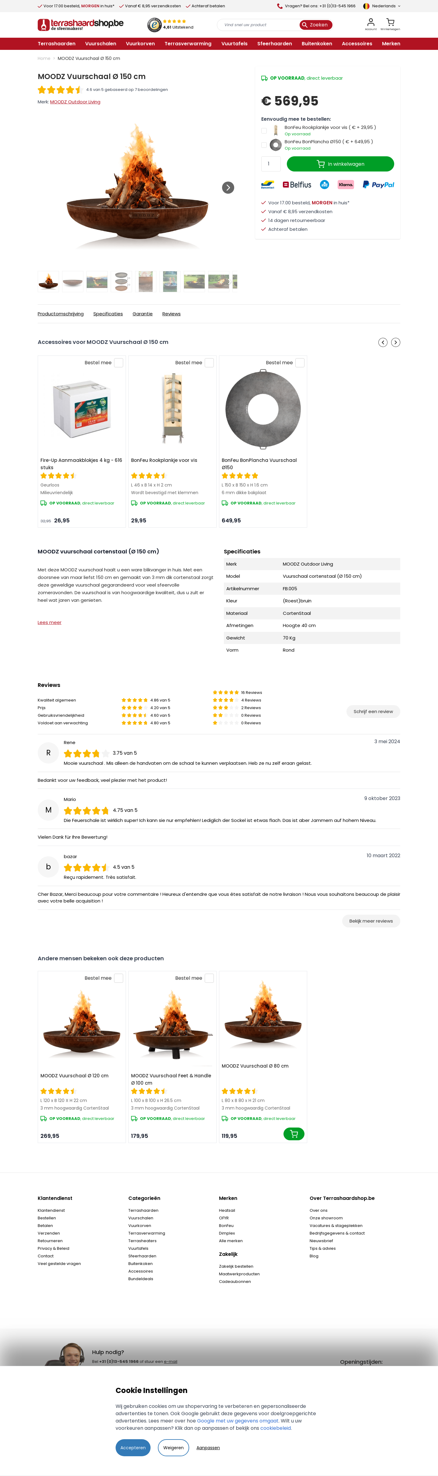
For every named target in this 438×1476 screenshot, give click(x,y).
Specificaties (108, 313)
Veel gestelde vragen (59, 1263)
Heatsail (227, 1210)
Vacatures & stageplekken (336, 1225)
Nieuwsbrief (321, 1241)
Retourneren (50, 1241)
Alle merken (231, 1241)
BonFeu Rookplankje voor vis (164, 460)
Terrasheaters (142, 1241)
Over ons (319, 1210)
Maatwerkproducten (239, 1274)
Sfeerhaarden (142, 1256)
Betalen (45, 1225)
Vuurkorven (139, 1225)
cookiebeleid (275, 1428)
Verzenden (49, 1233)
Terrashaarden (143, 1210)
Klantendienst (51, 1210)
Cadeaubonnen (235, 1281)
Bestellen (47, 1218)
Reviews (171, 313)
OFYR (224, 1218)
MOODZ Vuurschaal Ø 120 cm (74, 1075)
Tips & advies (323, 1248)
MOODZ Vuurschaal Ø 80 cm (255, 1066)
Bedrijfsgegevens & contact (337, 1233)
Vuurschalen (140, 1218)
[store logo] (80, 25)
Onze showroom (326, 1218)
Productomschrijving (61, 313)
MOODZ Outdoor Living (75, 102)
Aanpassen (208, 1448)
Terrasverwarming (146, 1233)
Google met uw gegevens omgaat (238, 1420)
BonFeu (226, 1225)
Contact (46, 1256)
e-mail (170, 1361)
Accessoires (140, 1271)
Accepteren (133, 1448)
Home (44, 58)
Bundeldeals (140, 1279)
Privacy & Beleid (53, 1248)
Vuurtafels (138, 1248)
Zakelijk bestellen (236, 1266)
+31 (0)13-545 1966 (119, 1361)
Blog (314, 1256)
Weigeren (173, 1448)
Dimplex (227, 1233)
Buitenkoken (140, 1263)
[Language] (381, 6)
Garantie (143, 313)
